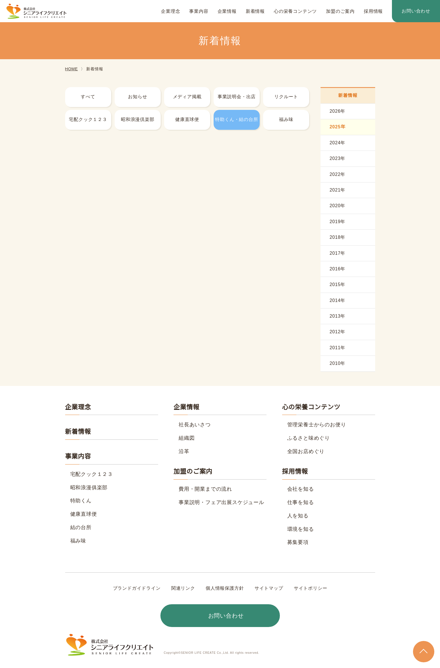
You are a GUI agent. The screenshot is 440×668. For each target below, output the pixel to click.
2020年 (338, 205)
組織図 (187, 438)
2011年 (338, 347)
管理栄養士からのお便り (316, 424)
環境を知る (300, 529)
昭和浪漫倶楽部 (137, 119)
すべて (88, 96)
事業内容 (198, 11)
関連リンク (183, 588)
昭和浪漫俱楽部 (89, 487)
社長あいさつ (195, 424)
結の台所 (81, 527)
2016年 (338, 269)
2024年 (338, 142)
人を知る (298, 515)
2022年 (338, 174)
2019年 (338, 221)
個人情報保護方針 (225, 588)
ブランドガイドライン (137, 588)
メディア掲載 (187, 96)
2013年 (338, 316)
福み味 (286, 119)
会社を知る (300, 489)
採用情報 (373, 11)
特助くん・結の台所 (236, 119)
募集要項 (298, 542)
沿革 (184, 451)
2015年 (338, 284)
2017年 (338, 253)
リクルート (286, 96)
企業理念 (170, 11)
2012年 (338, 331)
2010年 (338, 363)
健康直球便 (187, 119)
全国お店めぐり (306, 451)
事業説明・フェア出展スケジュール (221, 502)
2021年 (338, 190)
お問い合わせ (416, 11)
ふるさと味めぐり (308, 438)
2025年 (338, 127)
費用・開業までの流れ (205, 489)
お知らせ (137, 96)
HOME (71, 69)
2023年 (338, 158)
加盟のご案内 (340, 11)
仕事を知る (300, 502)
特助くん (81, 500)
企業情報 (227, 11)
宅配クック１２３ (88, 119)
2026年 (338, 111)
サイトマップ (268, 588)
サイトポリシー (310, 588)
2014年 (338, 300)
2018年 (338, 237)
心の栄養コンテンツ (295, 11)
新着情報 (255, 11)
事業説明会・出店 (237, 96)
